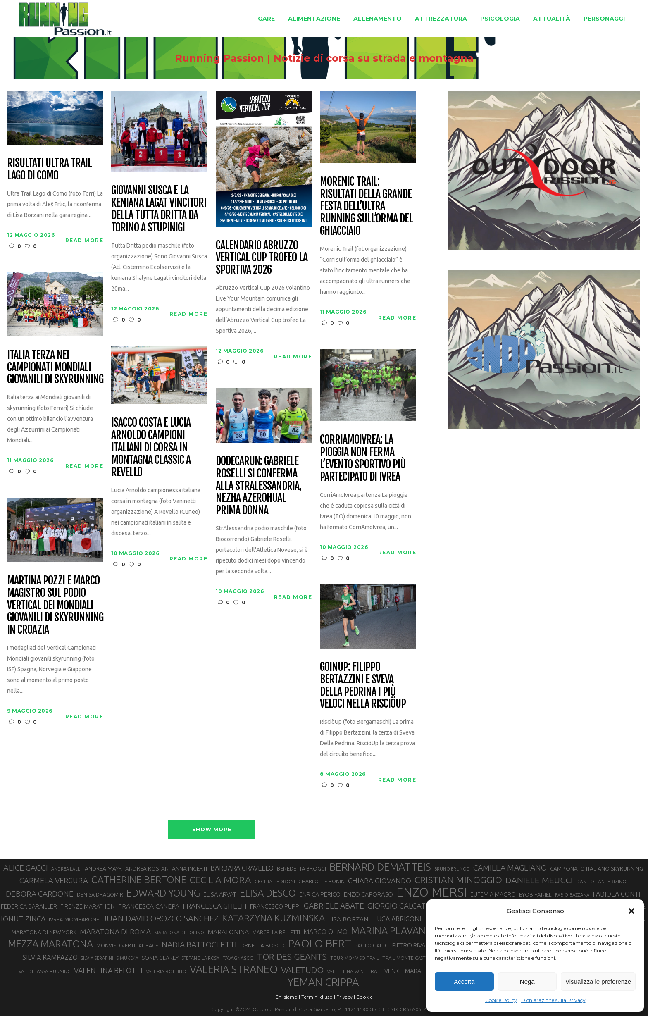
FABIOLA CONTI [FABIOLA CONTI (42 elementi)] (616, 894)
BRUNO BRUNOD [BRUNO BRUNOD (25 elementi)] (452, 868)
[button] (631, 911)
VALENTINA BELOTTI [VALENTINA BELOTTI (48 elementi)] (108, 970)
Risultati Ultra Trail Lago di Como (49, 169)
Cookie (364, 996)
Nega (527, 981)
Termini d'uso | (318, 996)
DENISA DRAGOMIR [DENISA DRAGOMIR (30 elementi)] (100, 894)
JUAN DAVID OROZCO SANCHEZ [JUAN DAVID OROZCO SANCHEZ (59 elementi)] (160, 918)
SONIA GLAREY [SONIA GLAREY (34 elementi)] (160, 957)
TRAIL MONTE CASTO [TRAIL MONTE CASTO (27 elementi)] (406, 958)
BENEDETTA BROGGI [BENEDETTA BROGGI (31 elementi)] (301, 868)
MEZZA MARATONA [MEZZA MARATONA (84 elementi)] (50, 943)
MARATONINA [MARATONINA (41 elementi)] (228, 931)
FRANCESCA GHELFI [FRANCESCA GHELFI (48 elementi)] (215, 906)
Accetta (464, 981)
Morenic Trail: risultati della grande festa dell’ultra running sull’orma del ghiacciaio (366, 206)
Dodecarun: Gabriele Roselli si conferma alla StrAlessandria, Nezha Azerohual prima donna (258, 486)
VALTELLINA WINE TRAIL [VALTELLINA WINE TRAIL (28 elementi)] (354, 971)
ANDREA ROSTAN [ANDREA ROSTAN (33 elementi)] (147, 868)
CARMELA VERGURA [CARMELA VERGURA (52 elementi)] (53, 880)
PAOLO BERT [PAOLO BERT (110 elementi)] (319, 943)
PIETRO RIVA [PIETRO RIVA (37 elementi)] (409, 945)
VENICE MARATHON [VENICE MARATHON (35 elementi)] (410, 971)
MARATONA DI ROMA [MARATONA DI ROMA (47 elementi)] (115, 931)
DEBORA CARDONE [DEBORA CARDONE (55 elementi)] (40, 893)
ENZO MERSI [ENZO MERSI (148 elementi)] (431, 892)
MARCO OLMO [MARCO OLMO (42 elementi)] (325, 931)
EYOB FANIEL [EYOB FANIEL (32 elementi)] (535, 895)
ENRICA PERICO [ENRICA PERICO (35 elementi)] (320, 894)
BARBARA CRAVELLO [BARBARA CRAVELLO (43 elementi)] (242, 868)
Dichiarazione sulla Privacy (553, 1000)
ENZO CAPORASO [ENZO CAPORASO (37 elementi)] (368, 894)
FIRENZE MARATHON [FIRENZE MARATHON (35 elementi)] (87, 906)
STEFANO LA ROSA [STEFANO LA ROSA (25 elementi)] (200, 958)
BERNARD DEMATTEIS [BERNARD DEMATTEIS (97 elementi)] (380, 866)
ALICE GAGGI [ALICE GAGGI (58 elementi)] (25, 867)
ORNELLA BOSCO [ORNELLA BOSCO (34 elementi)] (262, 945)
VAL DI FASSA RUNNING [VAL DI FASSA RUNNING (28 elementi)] (45, 971)
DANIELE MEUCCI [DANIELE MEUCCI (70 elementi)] (539, 880)
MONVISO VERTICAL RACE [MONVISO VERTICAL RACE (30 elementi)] (127, 945)
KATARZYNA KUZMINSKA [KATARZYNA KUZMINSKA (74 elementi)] (273, 918)
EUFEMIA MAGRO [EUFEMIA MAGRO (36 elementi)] (493, 894)
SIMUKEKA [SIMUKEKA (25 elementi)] (127, 958)
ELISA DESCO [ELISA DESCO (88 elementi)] (268, 893)
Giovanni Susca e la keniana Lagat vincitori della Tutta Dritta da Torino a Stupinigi (158, 209)
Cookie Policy (501, 1000)
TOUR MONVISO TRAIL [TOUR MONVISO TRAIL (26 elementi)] (354, 958)
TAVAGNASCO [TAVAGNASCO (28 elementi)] (238, 958)
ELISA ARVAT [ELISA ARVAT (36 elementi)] (219, 894)
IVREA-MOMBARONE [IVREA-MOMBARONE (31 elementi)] (74, 919)
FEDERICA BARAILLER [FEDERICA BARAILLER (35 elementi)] (29, 906)
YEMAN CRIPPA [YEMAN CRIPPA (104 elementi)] (323, 982)
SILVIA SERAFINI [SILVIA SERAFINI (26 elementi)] (97, 958)
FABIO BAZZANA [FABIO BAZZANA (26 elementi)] (572, 894)
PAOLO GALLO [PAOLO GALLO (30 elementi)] (372, 945)
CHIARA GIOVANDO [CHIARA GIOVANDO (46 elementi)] (379, 881)
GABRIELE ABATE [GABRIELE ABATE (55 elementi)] (334, 905)
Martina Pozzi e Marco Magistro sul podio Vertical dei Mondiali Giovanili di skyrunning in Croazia (55, 605)
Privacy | (345, 996)
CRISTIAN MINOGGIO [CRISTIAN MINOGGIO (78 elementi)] (458, 880)
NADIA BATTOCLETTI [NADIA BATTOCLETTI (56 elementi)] (199, 944)
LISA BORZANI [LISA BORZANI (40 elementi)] (349, 919)
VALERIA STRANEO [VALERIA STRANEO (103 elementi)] (234, 969)
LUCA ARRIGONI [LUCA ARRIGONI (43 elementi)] (397, 919)
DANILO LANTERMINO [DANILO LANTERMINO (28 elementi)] (601, 881)
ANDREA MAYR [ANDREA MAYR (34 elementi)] (103, 868)
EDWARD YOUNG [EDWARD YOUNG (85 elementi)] (163, 892)
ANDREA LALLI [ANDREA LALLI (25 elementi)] (66, 868)
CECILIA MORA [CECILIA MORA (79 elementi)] (220, 880)
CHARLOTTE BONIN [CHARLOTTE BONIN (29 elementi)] (321, 881)
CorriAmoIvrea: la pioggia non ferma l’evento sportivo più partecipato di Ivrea (362, 458)
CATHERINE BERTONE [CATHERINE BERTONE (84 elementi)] (138, 879)
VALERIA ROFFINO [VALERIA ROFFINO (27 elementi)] (166, 971)
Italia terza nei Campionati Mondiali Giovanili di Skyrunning (55, 367)
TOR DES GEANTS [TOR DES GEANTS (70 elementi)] (292, 956)
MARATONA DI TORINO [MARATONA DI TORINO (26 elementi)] (179, 932)
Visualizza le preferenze (598, 981)
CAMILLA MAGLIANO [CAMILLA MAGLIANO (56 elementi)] (510, 867)
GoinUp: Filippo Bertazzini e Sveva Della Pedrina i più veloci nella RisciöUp (362, 686)
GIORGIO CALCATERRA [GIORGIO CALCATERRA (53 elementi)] (405, 906)
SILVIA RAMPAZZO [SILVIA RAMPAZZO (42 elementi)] (50, 957)
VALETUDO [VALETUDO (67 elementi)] (302, 970)
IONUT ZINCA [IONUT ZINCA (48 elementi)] (23, 919)
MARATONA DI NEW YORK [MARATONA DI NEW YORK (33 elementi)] (44, 932)
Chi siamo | (287, 996)
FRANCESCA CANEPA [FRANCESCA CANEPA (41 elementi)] (148, 906)
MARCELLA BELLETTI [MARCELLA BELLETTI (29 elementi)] (276, 932)
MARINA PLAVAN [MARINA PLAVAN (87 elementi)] (388, 930)
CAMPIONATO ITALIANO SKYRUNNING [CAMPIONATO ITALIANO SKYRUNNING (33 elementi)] (596, 868)
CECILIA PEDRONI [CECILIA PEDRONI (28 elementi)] (275, 881)
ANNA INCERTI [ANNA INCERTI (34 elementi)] (189, 868)
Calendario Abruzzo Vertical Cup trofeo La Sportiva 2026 (261, 258)
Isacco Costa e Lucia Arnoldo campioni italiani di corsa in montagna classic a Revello (150, 447)
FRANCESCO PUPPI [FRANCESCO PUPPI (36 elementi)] (275, 906)
